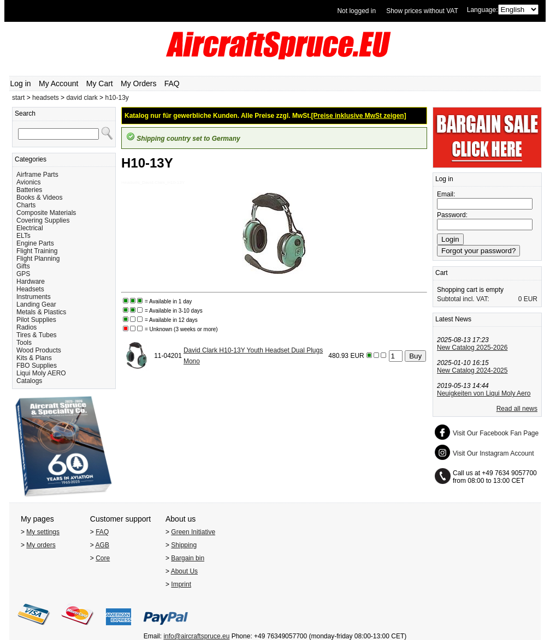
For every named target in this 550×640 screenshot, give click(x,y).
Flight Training (36, 251)
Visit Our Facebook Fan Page (496, 433)
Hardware (30, 281)
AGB (102, 545)
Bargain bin (187, 558)
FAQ (172, 83)
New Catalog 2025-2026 (472, 347)
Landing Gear (36, 304)
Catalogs (29, 381)
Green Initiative (193, 532)
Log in (20, 83)
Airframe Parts (37, 174)
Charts (26, 205)
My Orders (138, 83)
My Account (58, 83)
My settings (43, 532)
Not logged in (356, 11)
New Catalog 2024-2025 (472, 370)
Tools (24, 342)
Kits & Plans (34, 358)
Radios (26, 327)
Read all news (516, 408)
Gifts (23, 266)
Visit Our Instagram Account (493, 453)
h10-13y (116, 97)
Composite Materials (46, 213)
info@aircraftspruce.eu (196, 636)
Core (103, 558)
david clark (81, 97)
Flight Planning (38, 258)
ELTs (23, 236)
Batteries (29, 190)
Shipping (184, 545)
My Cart (99, 83)
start (18, 97)
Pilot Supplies (36, 320)
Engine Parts (35, 243)
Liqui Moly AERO (41, 373)
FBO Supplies (36, 365)
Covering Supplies (42, 220)
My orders (40, 545)
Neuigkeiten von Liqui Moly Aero (483, 393)
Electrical (29, 228)
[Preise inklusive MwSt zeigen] (358, 115)
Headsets (30, 289)
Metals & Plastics (41, 312)
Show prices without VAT (422, 11)
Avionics (28, 182)
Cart (441, 273)
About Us (184, 571)
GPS (23, 274)
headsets (45, 97)
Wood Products (38, 350)
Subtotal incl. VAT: (463, 299)
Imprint (181, 584)
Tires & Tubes (36, 335)
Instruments (33, 297)
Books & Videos (39, 197)
